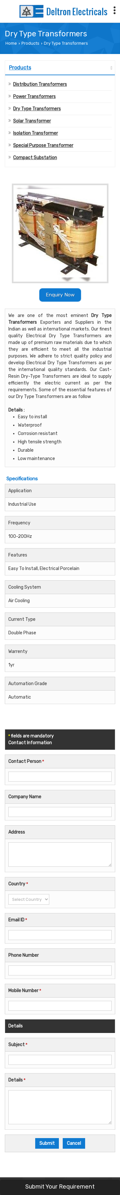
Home (11, 43)
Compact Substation (35, 157)
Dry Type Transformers (37, 109)
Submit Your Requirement (60, 1186)
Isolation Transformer (35, 133)
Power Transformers (34, 96)
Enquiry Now (60, 295)
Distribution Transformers (40, 84)
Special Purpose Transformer (43, 145)
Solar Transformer (32, 121)
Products (30, 43)
